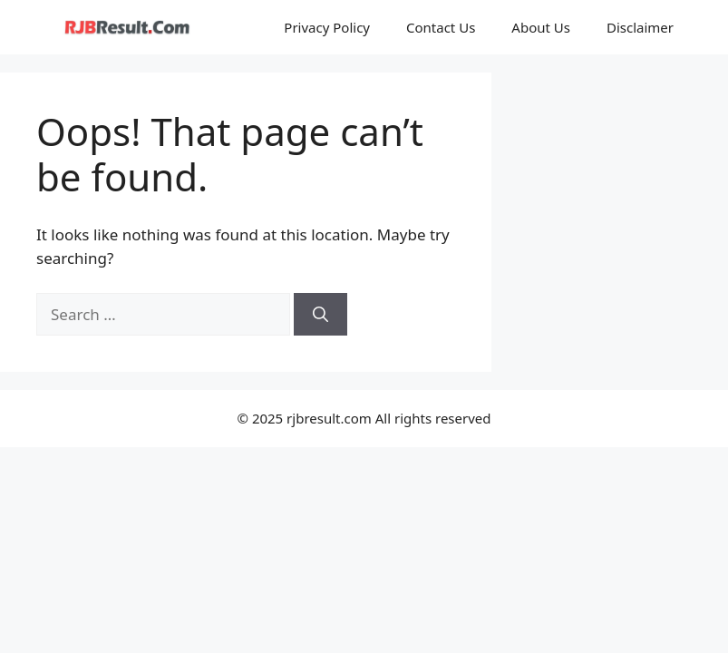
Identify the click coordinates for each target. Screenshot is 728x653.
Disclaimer (640, 27)
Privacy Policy (327, 27)
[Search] (320, 314)
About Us (540, 27)
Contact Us (440, 27)
